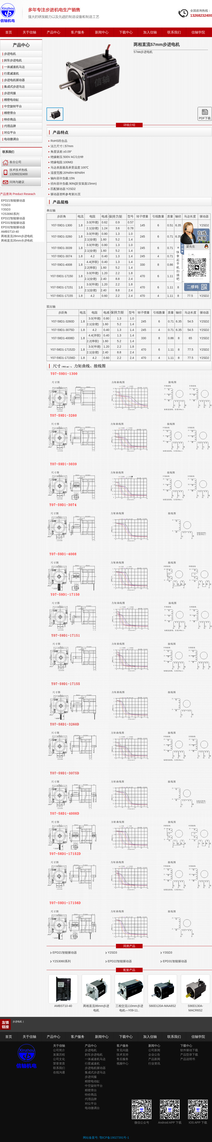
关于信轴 (29, 32)
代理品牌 (10, 126)
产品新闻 (154, 1059)
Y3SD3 (5, 209)
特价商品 (10, 119)
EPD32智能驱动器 (13, 227)
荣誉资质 (59, 1063)
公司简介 (59, 1050)
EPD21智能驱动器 (13, 200)
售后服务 (122, 1059)
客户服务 (77, 32)
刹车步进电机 (13, 60)
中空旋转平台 (13, 106)
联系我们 (174, 32)
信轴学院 (198, 32)
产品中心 (53, 32)
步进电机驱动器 (14, 80)
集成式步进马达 (14, 86)
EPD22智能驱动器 (13, 218)
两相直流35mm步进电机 (17, 240)
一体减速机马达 (14, 67)
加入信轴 (150, 32)
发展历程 (59, 1054)
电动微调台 (11, 139)
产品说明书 (187, 1059)
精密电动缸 (11, 99)
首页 (8, 32)
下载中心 (126, 32)
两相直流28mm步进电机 (17, 236)
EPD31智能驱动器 (13, 222)
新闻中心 (102, 32)
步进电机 (10, 53)
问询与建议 (13, 182)
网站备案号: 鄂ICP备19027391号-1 (106, 1137)
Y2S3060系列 (10, 214)
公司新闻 (154, 1050)
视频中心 (122, 1063)
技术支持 (122, 1054)
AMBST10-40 (10, 231)
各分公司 (12, 162)
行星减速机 (11, 73)
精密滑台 (10, 113)
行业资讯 (154, 1063)
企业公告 (154, 1054)
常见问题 (122, 1050)
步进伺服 (10, 93)
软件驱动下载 (189, 1050)
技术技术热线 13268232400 (15, 172)
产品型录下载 (189, 1054)
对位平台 (10, 132)
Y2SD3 (5, 205)
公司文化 (59, 1059)
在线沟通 (59, 1072)
